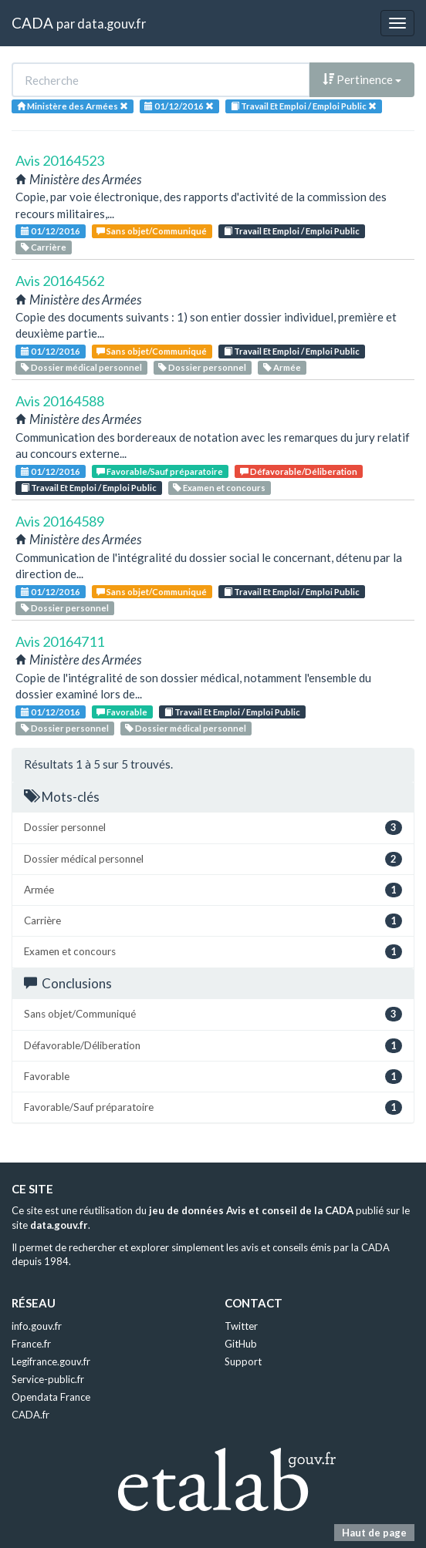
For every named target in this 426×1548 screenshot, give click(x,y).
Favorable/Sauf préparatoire (159, 471)
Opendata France (51, 1397)
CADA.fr (30, 1414)
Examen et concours (219, 488)
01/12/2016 (50, 231)
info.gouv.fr (37, 1326)
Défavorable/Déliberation (298, 471)
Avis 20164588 (59, 400)
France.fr (31, 1344)
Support (243, 1361)
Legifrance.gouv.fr (51, 1361)
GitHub (241, 1344)
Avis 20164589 (59, 521)
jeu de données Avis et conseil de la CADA (251, 1210)
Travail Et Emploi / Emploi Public (292, 231)
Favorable (121, 712)
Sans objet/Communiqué (151, 231)
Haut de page (374, 1532)
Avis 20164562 (59, 280)
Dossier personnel (202, 367)
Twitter (241, 1326)
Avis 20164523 (59, 160)
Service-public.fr (48, 1379)
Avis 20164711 (59, 641)
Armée (282, 367)
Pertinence (362, 79)
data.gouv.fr (111, 23)
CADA (32, 23)
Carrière (43, 247)
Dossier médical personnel (81, 367)
